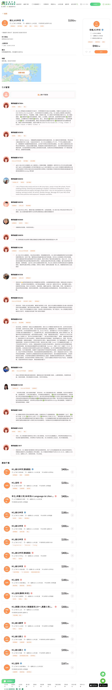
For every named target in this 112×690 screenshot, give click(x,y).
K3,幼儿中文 (17, 526)
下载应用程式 (58, 685)
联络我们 (49, 685)
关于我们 (6, 685)
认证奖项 (20, 685)
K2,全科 (15, 483)
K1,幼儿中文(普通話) (21, 469)
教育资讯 (13, 685)
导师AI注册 (82, 685)
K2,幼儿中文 (17, 512)
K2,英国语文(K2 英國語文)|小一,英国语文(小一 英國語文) (33, 607)
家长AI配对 (74, 685)
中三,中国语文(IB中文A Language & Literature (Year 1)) (33, 496)
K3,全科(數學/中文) (21, 593)
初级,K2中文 (15, 20)
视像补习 (35, 685)
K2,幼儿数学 (17, 623)
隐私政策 (66, 685)
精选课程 (42, 685)
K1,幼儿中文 (17, 539)
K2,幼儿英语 (17, 636)
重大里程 (27, 685)
